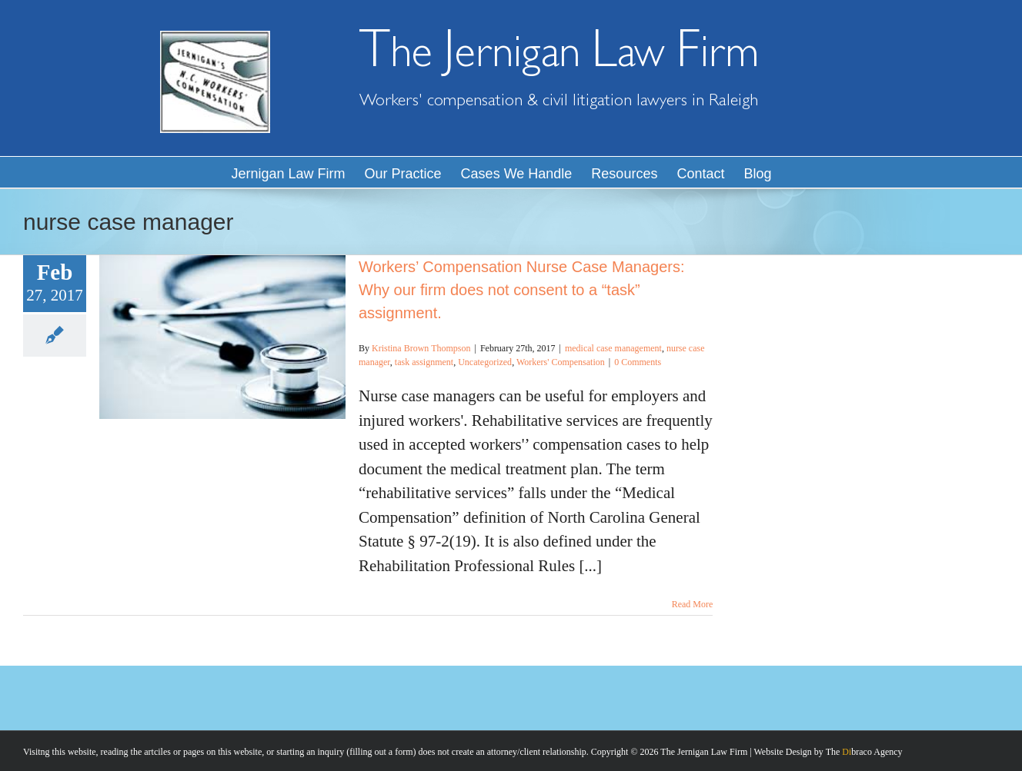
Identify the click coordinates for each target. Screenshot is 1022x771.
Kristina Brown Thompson (421, 348)
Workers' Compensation (560, 362)
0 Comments (637, 362)
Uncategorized (485, 362)
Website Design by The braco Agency (828, 751)
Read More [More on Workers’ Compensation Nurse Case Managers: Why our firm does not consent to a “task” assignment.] (692, 604)
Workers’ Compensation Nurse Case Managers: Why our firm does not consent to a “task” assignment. (522, 289)
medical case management (613, 348)
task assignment (424, 362)
